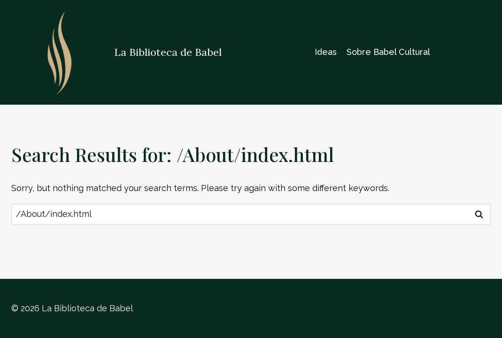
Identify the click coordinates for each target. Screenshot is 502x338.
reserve (471, 51)
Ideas (326, 52)
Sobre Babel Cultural (388, 52)
